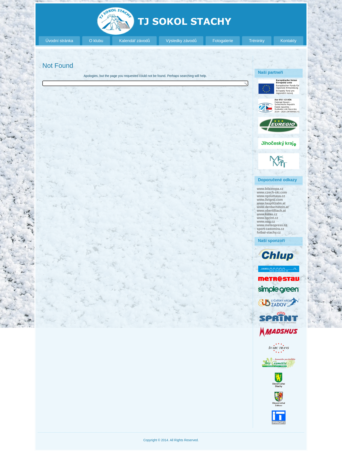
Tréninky (256, 40)
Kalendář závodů (134, 40)
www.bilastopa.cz (270, 189)
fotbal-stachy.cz (269, 232)
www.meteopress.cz (272, 225)
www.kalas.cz (267, 214)
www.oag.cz (266, 221)
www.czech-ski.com (272, 192)
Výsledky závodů (181, 40)
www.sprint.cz (267, 218)
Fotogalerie (222, 40)
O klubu (96, 40)
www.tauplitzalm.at (271, 203)
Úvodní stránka (59, 40)
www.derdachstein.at (273, 207)
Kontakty (288, 40)
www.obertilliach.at (271, 210)
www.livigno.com (270, 199)
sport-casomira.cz (270, 229)
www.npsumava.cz (271, 196)
